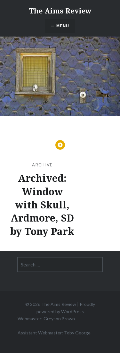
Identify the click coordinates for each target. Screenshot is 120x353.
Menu (62, 26)
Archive (42, 164)
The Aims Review (60, 10)
